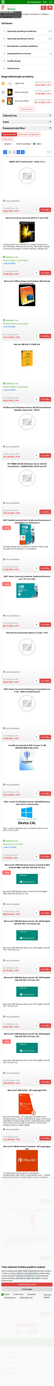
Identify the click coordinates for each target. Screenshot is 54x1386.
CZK (51, 2)
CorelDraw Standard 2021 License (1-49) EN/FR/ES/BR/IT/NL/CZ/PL (27, 746)
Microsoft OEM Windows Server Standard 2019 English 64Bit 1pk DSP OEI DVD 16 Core (27, 866)
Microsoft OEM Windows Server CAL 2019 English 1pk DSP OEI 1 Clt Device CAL (27, 922)
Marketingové (10, 1286)
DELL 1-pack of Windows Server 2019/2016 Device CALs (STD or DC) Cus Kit (27, 803)
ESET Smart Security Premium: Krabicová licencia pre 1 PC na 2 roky (27, 577)
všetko (38, 144)
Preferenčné (18, 1283)
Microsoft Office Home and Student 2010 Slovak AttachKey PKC (27, 282)
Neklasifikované (26, 1286)
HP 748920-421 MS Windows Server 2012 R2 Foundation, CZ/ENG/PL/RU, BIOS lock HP (27, 465)
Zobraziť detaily (47, 1284)
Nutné (7, 1283)
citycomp (14, 7)
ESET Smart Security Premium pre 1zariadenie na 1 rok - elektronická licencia (27, 690)
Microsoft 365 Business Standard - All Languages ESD (27, 1147)
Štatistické (32, 1283)
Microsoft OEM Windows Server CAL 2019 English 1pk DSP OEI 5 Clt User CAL (27, 1035)
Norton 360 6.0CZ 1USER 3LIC (27, 344)
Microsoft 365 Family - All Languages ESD (27, 1090)
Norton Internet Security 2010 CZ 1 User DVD (27, 218)
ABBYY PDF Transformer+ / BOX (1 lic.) (27, 161)
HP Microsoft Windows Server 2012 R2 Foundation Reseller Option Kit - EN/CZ (27, 408)
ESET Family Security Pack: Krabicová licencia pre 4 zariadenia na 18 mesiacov (27, 521)
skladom (7, 144)
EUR (45, 2)
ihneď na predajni (23, 144)
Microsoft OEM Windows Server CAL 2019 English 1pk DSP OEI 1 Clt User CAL (27, 978)
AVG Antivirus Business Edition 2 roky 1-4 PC (27, 632)
